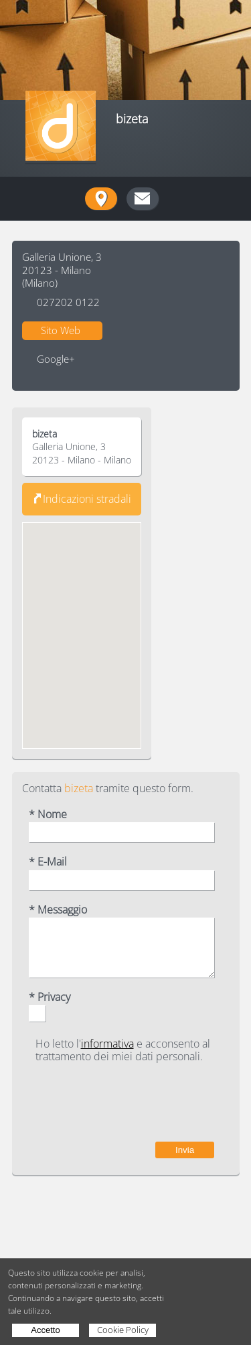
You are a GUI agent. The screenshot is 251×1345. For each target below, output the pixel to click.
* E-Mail (48, 862)
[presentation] (112, 1102)
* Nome (48, 814)
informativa (107, 1043)
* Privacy (49, 997)
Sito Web (60, 330)
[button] (81, 623)
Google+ (56, 359)
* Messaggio (58, 910)
